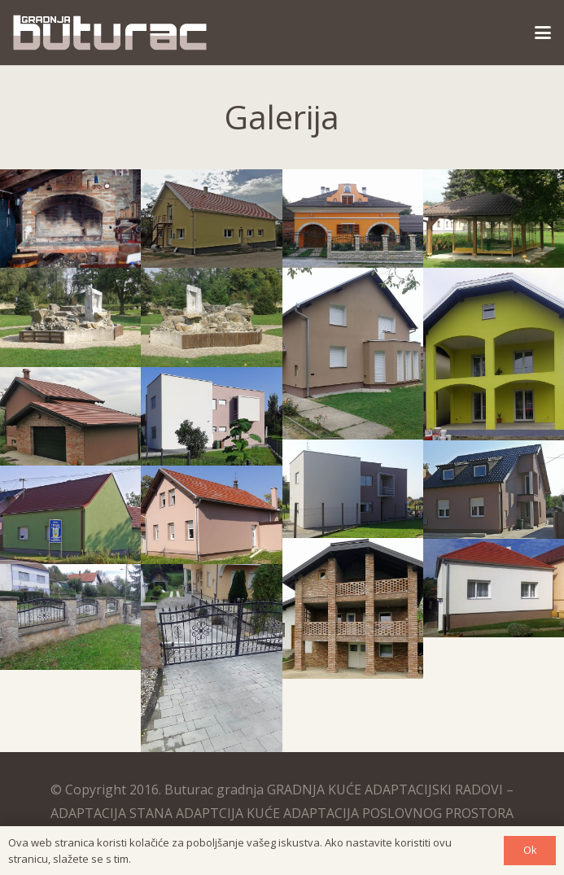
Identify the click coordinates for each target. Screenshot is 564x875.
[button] (543, 32)
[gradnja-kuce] (211, 515)
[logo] (110, 32)
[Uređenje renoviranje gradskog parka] (70, 317)
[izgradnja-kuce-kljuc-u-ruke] (493, 489)
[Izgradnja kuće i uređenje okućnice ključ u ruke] (352, 218)
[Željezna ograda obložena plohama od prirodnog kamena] (70, 617)
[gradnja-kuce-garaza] (70, 416)
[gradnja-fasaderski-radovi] (493, 354)
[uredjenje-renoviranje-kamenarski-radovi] (211, 317)
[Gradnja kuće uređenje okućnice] (211, 658)
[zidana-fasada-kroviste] (352, 608)
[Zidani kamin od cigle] (70, 218)
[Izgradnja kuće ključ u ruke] (211, 218)
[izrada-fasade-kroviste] (493, 588)
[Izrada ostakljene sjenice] (493, 218)
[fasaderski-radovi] (352, 353)
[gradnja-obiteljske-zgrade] (211, 416)
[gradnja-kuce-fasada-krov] (70, 515)
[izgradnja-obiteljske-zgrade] (352, 489)
